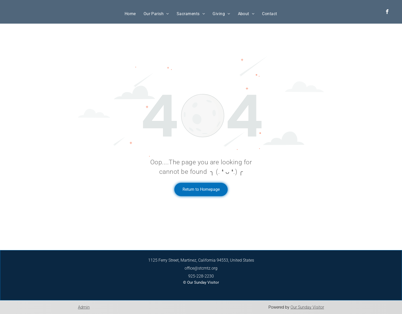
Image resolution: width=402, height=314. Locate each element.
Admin (84, 307)
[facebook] (387, 12)
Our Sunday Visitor (307, 307)
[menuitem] (130, 13)
